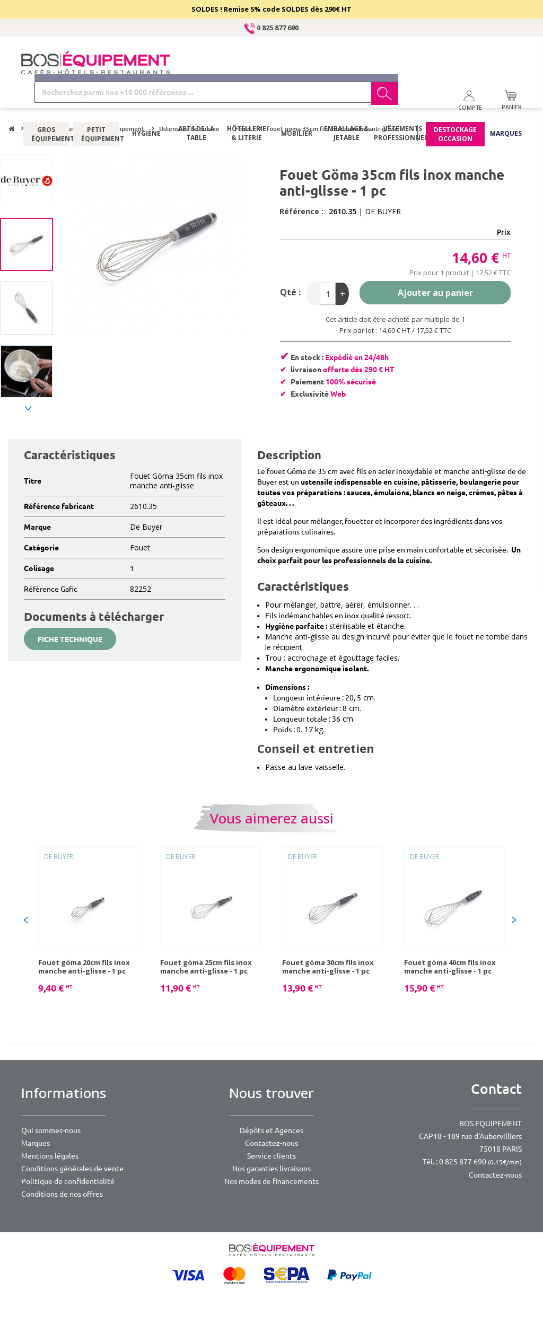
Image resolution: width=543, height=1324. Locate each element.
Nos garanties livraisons (271, 1168)
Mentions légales (49, 1156)
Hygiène (146, 103)
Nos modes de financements (271, 1181)
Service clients (271, 1156)
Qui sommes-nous (51, 1130)
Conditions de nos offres (62, 1194)
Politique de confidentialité (68, 1181)
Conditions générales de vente (72, 1168)
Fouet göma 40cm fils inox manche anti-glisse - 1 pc (450, 966)
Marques (506, 103)
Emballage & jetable (346, 103)
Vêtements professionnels (402, 103)
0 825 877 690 (271, 27)
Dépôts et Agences (271, 1130)
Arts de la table (196, 103)
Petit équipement (96, 103)
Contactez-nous (271, 1143)
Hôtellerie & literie (246, 103)
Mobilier (296, 103)
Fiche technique (70, 639)
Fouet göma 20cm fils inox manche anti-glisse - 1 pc (84, 966)
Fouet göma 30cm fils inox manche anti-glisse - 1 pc (328, 966)
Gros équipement (46, 103)
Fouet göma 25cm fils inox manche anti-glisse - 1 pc (206, 966)
